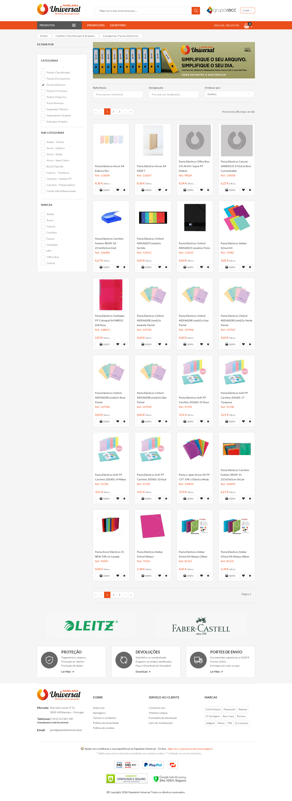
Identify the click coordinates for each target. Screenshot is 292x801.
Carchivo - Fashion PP (59, 178)
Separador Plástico (57, 109)
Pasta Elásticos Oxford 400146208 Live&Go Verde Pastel (236, 320)
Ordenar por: (213, 87)
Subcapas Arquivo (57, 121)
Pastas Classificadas (58, 72)
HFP (49, 250)
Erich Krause (213, 709)
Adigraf (210, 723)
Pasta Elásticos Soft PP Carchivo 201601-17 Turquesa (234, 397)
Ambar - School (55, 142)
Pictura (241, 716)
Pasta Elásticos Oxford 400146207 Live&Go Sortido (150, 243)
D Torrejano (213, 716)
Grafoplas (52, 244)
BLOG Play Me (55, 166)
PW (230, 723)
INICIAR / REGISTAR (226, 25)
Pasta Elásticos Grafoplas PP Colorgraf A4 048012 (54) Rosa (110, 320)
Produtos (47, 25)
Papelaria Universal (139, 792)
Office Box (53, 257)
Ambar (50, 214)
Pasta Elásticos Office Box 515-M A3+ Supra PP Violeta (194, 166)
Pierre (221, 723)
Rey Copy (228, 716)
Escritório (118, 25)
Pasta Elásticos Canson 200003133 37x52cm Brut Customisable (236, 166)
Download (143, 671)
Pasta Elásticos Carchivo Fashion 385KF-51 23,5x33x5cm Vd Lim (235, 474)
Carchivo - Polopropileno (61, 184)
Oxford (51, 263)
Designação (156, 87)
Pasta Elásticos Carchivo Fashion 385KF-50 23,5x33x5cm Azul (109, 243)
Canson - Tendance (58, 172)
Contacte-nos (157, 707)
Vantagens (99, 712)
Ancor (50, 220)
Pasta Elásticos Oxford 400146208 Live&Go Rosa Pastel (110, 397)
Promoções (95, 25)
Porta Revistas (55, 103)
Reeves (243, 709)
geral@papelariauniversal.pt (66, 729)
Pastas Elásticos (56, 84)
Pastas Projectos (56, 97)
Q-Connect (241, 723)
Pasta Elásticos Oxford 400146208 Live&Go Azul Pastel (193, 320)
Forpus (51, 238)
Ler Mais (67, 671)
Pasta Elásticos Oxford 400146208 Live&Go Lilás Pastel (151, 397)
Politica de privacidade (106, 722)
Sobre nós (99, 707)
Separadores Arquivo (59, 115)
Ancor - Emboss (56, 148)
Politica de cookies (104, 727)
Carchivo (52, 232)
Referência (99, 87)
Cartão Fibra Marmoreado (61, 191)
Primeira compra (158, 712)
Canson (51, 226)
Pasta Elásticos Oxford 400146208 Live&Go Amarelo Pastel (150, 320)
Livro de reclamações (161, 722)
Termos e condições (104, 717)
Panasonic (230, 709)
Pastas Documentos (58, 78)
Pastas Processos (57, 90)
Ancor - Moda (54, 154)
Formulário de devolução (163, 717)
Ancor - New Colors (58, 160)
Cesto (104, 190)
